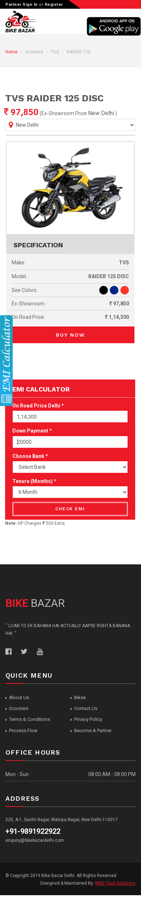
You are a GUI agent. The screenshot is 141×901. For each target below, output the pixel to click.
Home (11, 51)
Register (54, 4)
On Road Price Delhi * (38, 406)
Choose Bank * (30, 456)
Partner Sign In (21, 4)
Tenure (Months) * (34, 481)
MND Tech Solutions (115, 883)
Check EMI (70, 508)
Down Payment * (32, 431)
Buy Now (70, 335)
